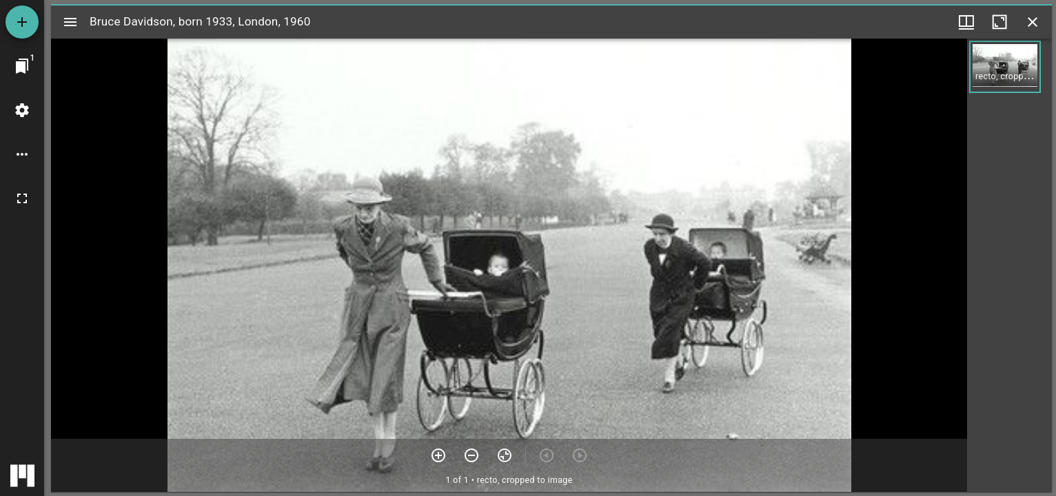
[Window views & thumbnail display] (966, 22)
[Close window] (1032, 22)
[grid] (1009, 265)
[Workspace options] (22, 154)
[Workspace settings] (22, 110)
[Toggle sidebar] (70, 22)
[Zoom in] (438, 455)
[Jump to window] (22, 66)
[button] (1005, 67)
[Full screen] (22, 198)
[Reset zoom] (504, 455)
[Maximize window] (999, 22)
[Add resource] (22, 22)
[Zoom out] (471, 455)
